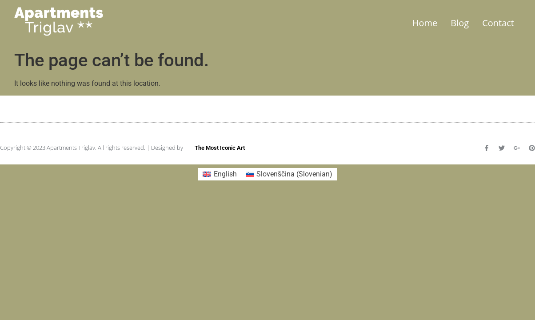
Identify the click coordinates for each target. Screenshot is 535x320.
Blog (460, 23)
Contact (498, 23)
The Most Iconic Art (220, 147)
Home (425, 23)
